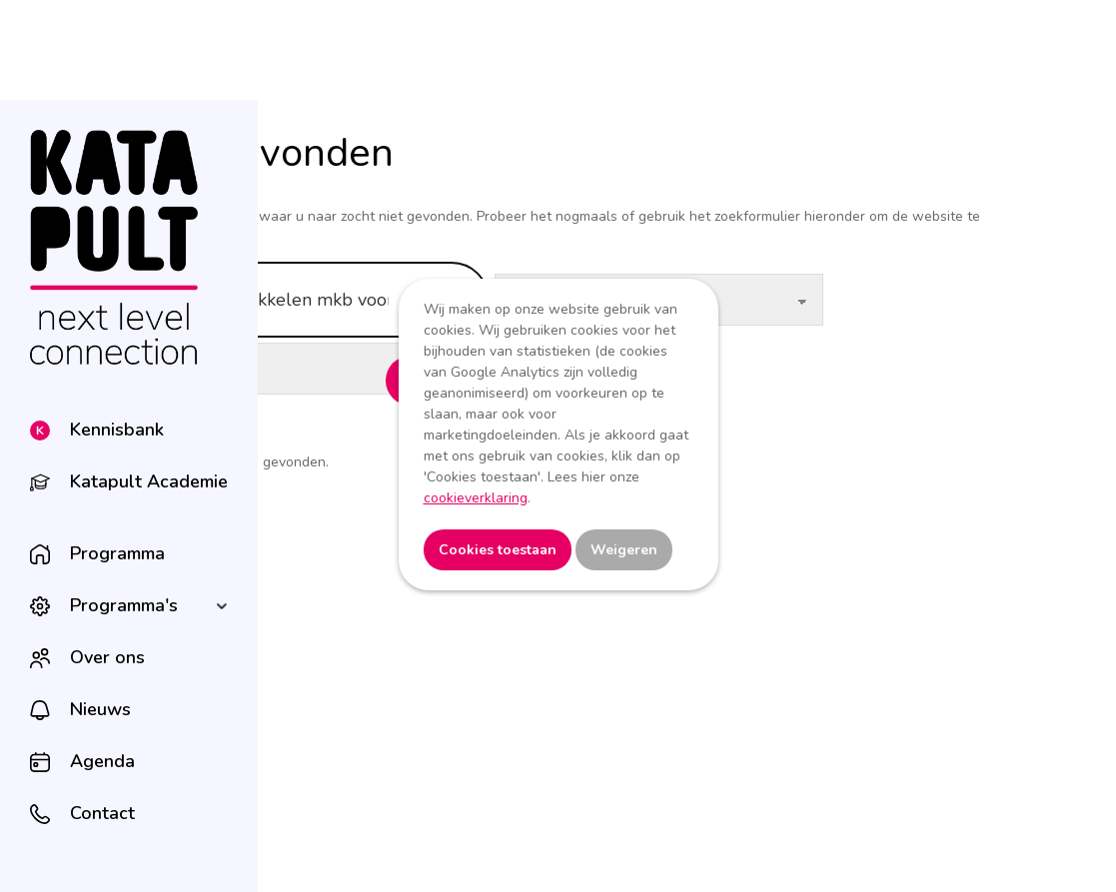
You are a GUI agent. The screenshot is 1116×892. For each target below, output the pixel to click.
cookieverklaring (476, 497)
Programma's (124, 605)
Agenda (102, 761)
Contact (102, 813)
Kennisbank (117, 430)
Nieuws (100, 709)
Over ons (107, 657)
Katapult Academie (149, 481)
